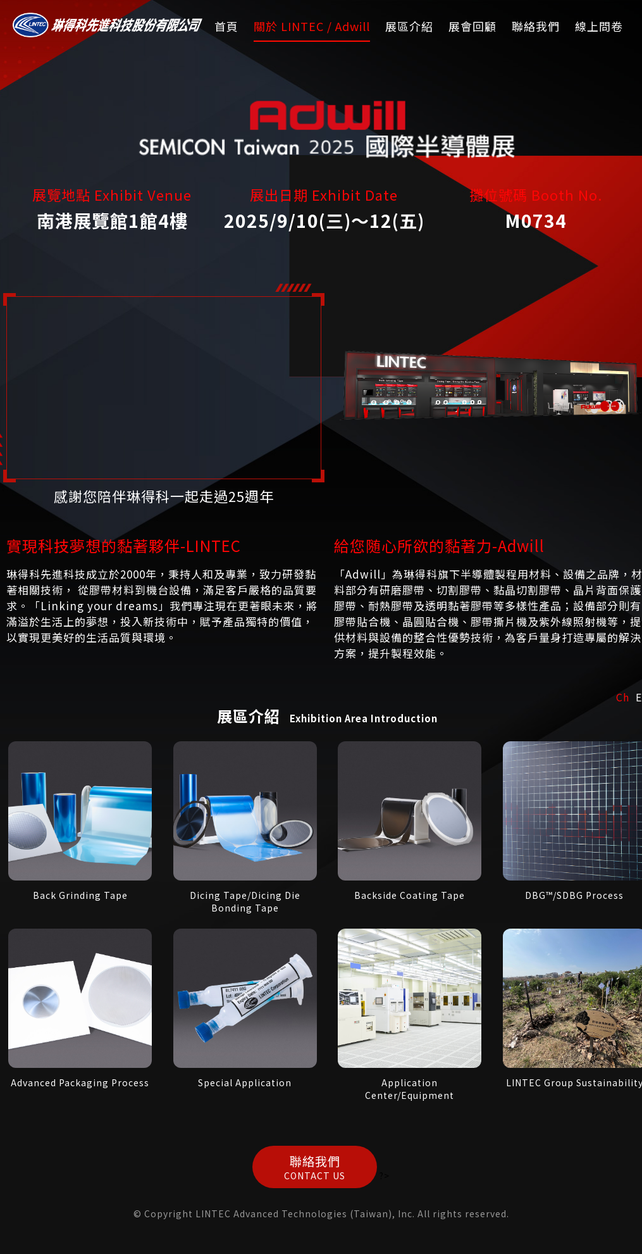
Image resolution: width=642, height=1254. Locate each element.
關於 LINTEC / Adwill (312, 26)
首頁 (226, 26)
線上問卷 (599, 26)
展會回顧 (472, 26)
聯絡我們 (536, 26)
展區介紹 (409, 26)
